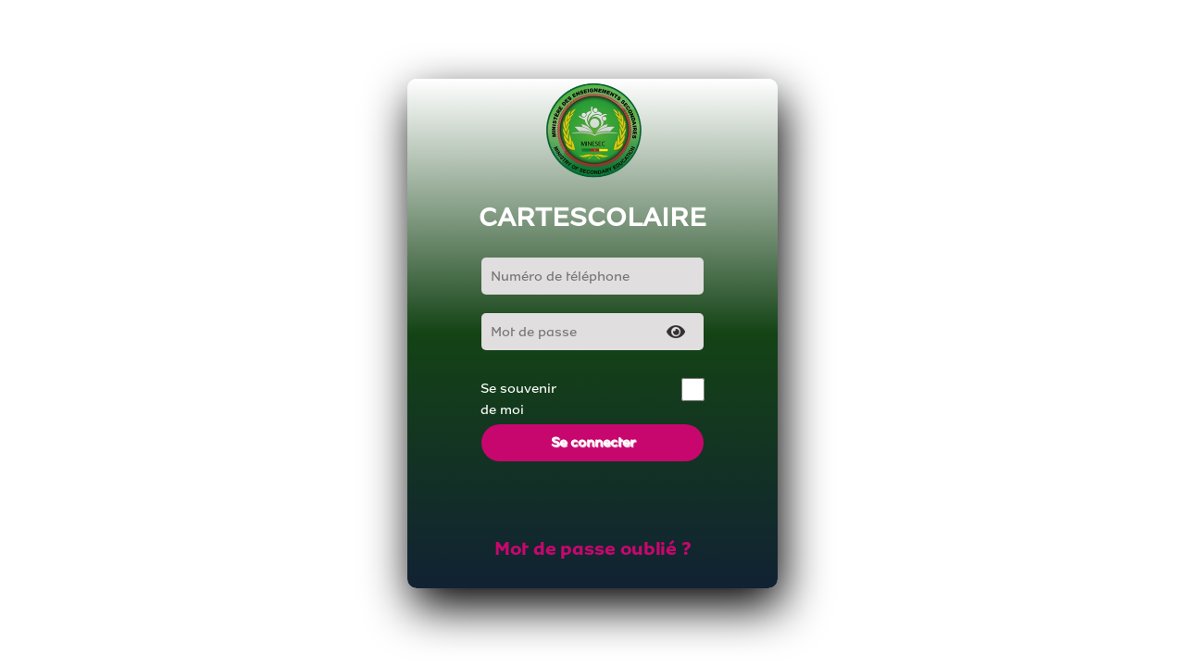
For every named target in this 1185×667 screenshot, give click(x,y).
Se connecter (593, 442)
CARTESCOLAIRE (592, 217)
